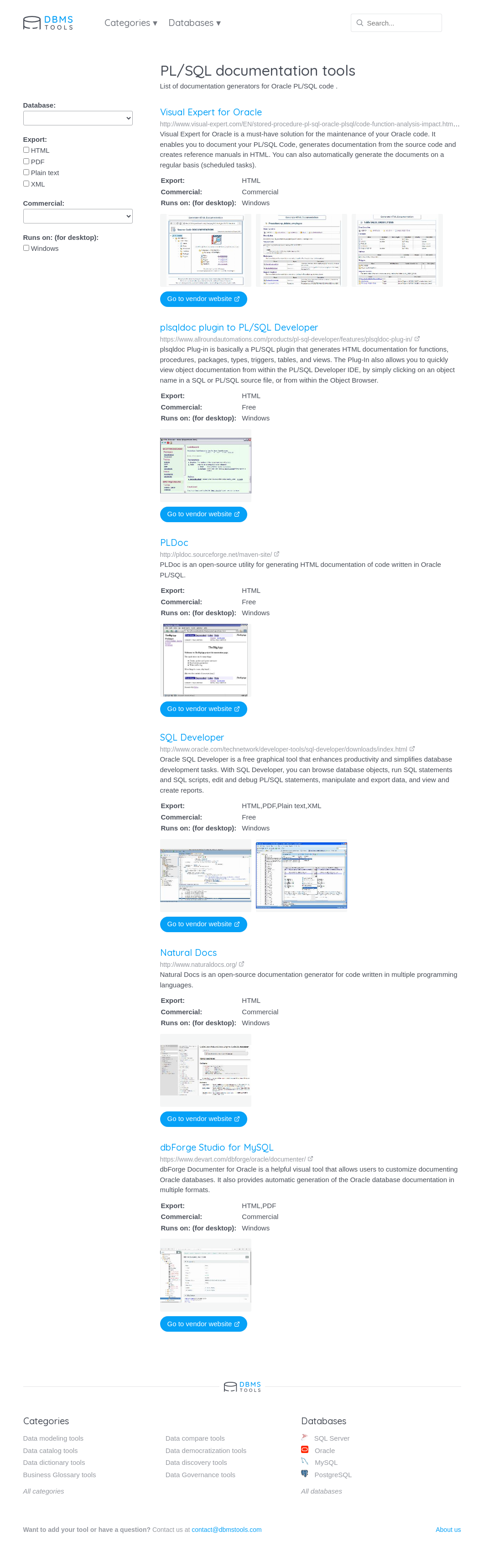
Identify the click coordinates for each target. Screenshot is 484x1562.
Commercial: (44, 203)
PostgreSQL (326, 1474)
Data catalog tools (50, 1450)
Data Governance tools (200, 1475)
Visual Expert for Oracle (211, 112)
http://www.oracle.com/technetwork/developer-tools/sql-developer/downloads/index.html (287, 749)
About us (448, 1529)
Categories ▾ (130, 22)
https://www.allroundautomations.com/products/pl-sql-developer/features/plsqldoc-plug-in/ (290, 339)
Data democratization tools (206, 1450)
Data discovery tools (196, 1462)
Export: (35, 139)
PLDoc (174, 542)
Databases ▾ (194, 22)
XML (34, 184)
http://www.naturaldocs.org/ (202, 964)
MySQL (319, 1462)
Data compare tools (195, 1438)
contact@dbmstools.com (227, 1529)
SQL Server (325, 1437)
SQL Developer (192, 737)
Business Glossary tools (59, 1475)
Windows (41, 248)
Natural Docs (188, 952)
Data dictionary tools (54, 1462)
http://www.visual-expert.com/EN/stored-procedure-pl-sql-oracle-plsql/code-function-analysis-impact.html (311, 124)
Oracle (318, 1450)
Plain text (41, 172)
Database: (39, 105)
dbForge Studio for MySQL (214, 1147)
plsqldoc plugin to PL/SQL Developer (239, 327)
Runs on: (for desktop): (61, 237)
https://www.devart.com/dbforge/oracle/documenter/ (234, 1159)
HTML (36, 150)
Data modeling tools (53, 1438)
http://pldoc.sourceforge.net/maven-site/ (220, 554)
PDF (34, 162)
